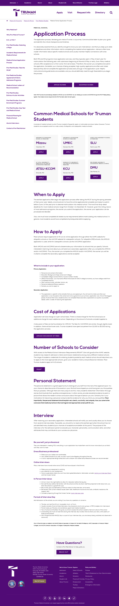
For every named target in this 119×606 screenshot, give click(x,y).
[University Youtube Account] (55, 598)
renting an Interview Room (102, 473)
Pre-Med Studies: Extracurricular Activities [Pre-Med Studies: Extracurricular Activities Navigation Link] (15, 94)
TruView (75, 585)
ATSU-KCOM (45, 169)
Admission (14, 3)
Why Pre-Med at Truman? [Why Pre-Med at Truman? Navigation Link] (16, 35)
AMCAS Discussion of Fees (48, 336)
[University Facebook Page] (45, 598)
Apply (60, 12)
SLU (93, 143)
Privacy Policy (89, 579)
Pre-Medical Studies (42, 21)
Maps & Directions (78, 588)
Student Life (62, 3)
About (50, 3)
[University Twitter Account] (50, 598)
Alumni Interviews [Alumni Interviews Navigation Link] (13, 123)
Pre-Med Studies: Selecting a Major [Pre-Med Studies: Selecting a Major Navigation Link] (16, 46)
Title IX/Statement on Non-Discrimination (98, 573)
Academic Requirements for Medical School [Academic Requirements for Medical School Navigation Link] (16, 54)
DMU (94, 168)
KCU (66, 169)
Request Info (83, 12)
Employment (77, 582)
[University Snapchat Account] (69, 598)
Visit (69, 12)
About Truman (64, 582)
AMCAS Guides (60, 85)
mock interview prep (77, 493)
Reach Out (63, 552)
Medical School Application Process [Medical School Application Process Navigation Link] (16, 61)
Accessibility (89, 582)
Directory (100, 12)
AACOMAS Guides (86, 85)
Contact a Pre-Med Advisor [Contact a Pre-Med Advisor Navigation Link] (16, 128)
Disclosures (88, 576)
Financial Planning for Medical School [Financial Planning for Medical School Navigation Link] (14, 117)
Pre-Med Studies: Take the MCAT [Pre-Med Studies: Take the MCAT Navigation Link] (16, 69)
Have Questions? (69, 543)
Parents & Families (79, 579)
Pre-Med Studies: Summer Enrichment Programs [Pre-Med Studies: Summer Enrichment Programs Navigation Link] (16, 102)
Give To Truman (39, 581)
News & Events (77, 3)
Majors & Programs (16, 21)
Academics (27, 3)
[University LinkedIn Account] (64, 598)
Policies (87, 570)
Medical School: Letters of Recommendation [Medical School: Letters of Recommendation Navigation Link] (15, 86)
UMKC (67, 143)
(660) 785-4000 (38, 572)
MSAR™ (39, 369)
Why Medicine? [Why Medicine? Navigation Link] (12, 30)
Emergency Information (92, 585)
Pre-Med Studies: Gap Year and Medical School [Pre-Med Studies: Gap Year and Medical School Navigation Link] (16, 109)
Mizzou (41, 143)
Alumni (40, 3)
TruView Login (93, 3)
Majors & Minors (29, 21)
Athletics (106, 3)
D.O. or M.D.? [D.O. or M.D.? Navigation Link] (11, 40)
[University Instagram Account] (59, 598)
